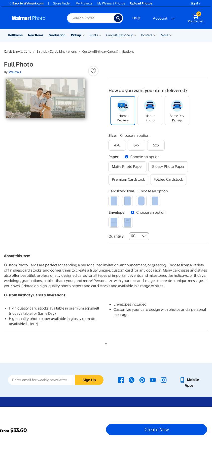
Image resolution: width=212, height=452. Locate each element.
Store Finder (62, 3)
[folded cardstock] (168, 179)
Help (136, 18)
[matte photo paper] (127, 166)
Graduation (57, 35)
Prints (93, 35)
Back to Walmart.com (26, 3)
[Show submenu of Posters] (154, 35)
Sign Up (89, 380)
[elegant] (141, 201)
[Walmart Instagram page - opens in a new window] (164, 380)
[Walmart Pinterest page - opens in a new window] (142, 380)
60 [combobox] (133, 236)
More (164, 35)
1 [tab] (105, 342)
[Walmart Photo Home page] (34, 18)
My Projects (84, 3)
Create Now (156, 429)
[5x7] (136, 145)
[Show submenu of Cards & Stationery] (135, 35)
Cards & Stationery (119, 35)
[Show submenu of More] (170, 35)
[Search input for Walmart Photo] (90, 18)
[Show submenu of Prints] (100, 35)
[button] (93, 71)
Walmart (15, 72)
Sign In (195, 3)
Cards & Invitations (17, 51)
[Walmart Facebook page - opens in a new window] (121, 380)
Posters (146, 35)
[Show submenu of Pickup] (83, 35)
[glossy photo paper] (168, 166)
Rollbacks (15, 35)
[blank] (113, 222)
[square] (113, 201)
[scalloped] (155, 201)
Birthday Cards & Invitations (56, 51)
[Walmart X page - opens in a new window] (132, 380)
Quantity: (116, 236)
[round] (127, 201)
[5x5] (156, 145)
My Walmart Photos (111, 3)
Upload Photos (141, 3)
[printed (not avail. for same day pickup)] (127, 222)
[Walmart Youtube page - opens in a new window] (153, 380)
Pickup (76, 35)
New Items (35, 35)
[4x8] (117, 145)
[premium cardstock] (128, 179)
